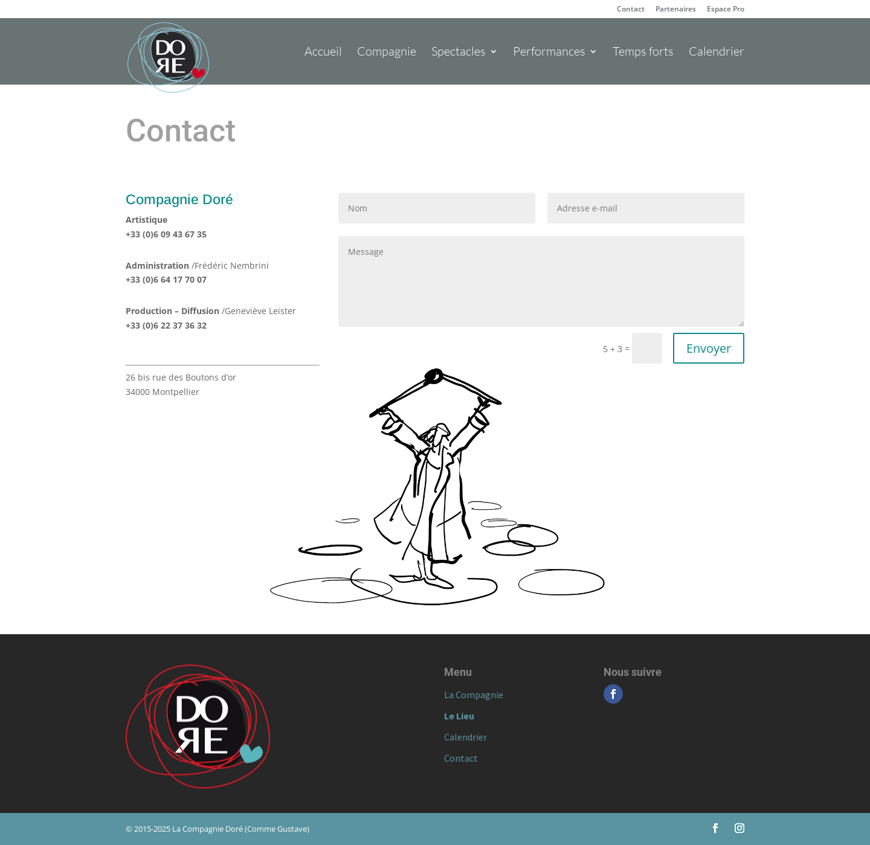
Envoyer (708, 348)
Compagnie (386, 53)
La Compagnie (473, 695)
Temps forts (643, 53)
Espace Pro (725, 9)
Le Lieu (459, 716)
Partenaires (676, 9)
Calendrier (716, 53)
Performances (549, 53)
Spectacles (458, 53)
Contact (631, 9)
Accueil (323, 53)
